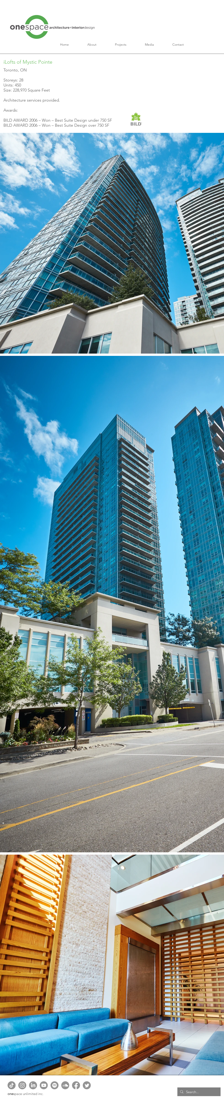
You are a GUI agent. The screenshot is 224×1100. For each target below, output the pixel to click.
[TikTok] (12, 1085)
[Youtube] (44, 1085)
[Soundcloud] (65, 1085)
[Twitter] (87, 1085)
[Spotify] (55, 1085)
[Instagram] (22, 1085)
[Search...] (198, 1091)
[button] (92, 44)
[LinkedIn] (33, 1085)
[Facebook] (76, 1085)
